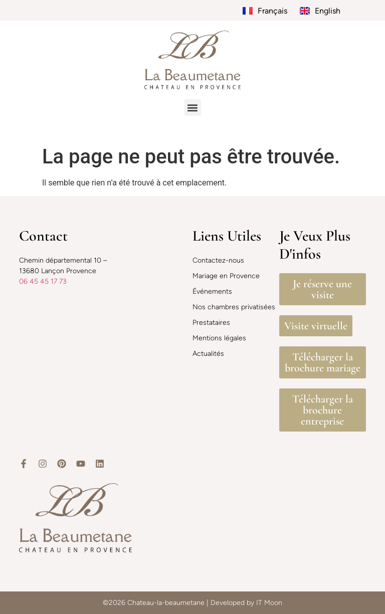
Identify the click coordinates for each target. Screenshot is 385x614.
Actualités (208, 353)
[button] (192, 107)
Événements (212, 291)
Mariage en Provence (226, 276)
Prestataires (211, 322)
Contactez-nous (218, 260)
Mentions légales (219, 338)
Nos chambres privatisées (233, 307)
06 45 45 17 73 (43, 281)
